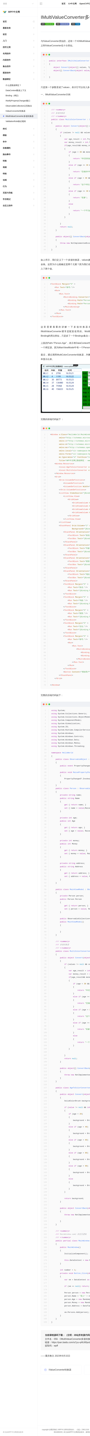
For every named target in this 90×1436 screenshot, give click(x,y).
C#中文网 (72, 4)
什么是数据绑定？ (13, 85)
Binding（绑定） (13, 95)
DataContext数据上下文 (16, 90)
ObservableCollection (19, 106)
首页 (20, 21)
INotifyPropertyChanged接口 (18, 101)
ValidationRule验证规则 (16, 121)
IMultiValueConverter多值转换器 (19, 116)
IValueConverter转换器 (15, 111)
